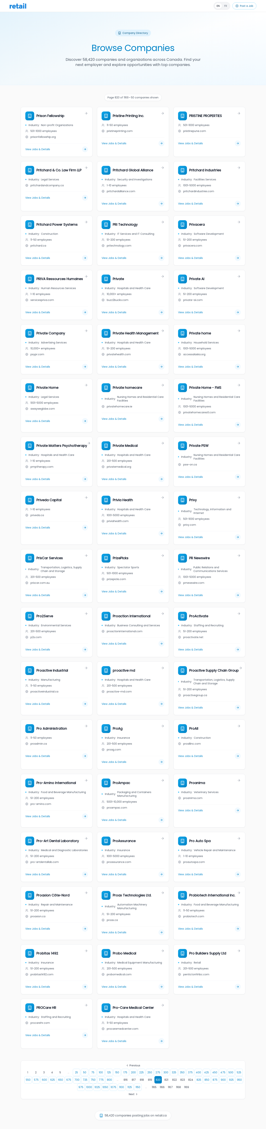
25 (76, 1072)
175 (125, 1072)
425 (206, 1072)
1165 (154, 1087)
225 (141, 1072)
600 (44, 1080)
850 (206, 1080)
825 (199, 1080)
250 (149, 1072)
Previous (133, 1065)
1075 (113, 1087)
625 (52, 1080)
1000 (89, 1087)
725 (85, 1080)
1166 (162, 1087)
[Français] (222, 6)
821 (166, 1080)
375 (190, 1072)
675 (68, 1080)
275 (158, 1072)
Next (133, 1094)
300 (165, 1072)
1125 (129, 1087)
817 (134, 1080)
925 (231, 1080)
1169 (186, 1087)
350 (182, 1072)
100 (101, 1072)
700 (76, 1080)
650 (60, 1080)
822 (174, 1080)
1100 (121, 1087)
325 (174, 1072)
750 (93, 1080)
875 (215, 1080)
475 (222, 1072)
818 (142, 1080)
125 (109, 1072)
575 (36, 1080)
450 (214, 1072)
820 (158, 1080)
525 (239, 1072)
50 (84, 1072)
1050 (105, 1087)
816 (126, 1080)
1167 (170, 1087)
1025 (97, 1087)
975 (81, 1087)
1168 (178, 1087)
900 (223, 1080)
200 (133, 1072)
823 (182, 1080)
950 (239, 1080)
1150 (138, 1087)
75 (92, 1072)
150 (117, 1072)
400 (198, 1072)
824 (190, 1080)
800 (109, 1080)
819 (150, 1080)
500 (231, 1072)
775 (101, 1080)
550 (28, 1080)
